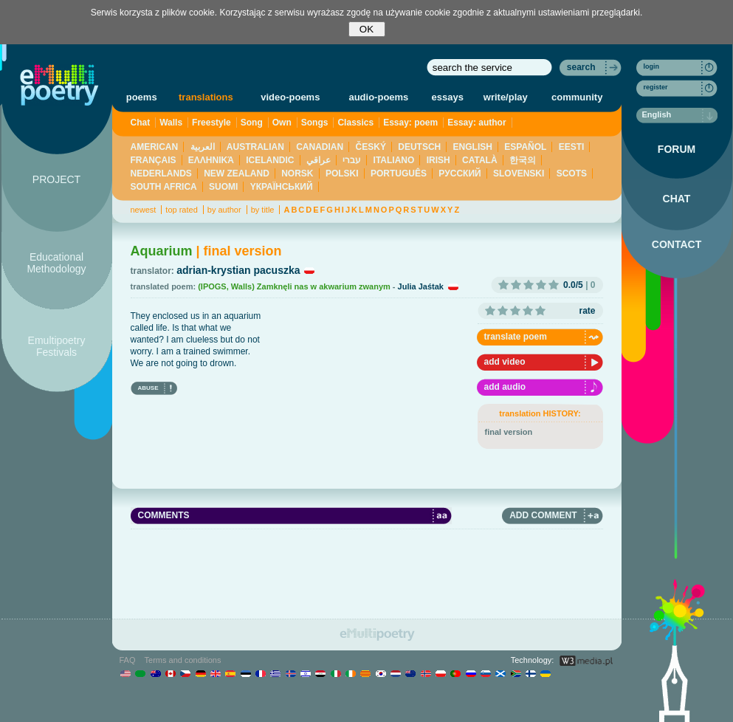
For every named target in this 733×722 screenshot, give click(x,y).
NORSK (297, 173)
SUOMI (223, 187)
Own (282, 122)
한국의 (522, 160)
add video (505, 362)
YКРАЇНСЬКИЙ (281, 187)
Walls (170, 122)
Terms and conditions (183, 660)
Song (252, 122)
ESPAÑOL (525, 147)
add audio (505, 387)
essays (448, 97)
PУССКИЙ (459, 173)
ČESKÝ (371, 147)
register (656, 87)
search (581, 67)
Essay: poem (410, 122)
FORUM (676, 149)
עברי (352, 160)
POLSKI (342, 173)
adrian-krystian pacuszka (238, 270)
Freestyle (211, 122)
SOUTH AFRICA (164, 187)
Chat (141, 122)
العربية (202, 147)
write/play (505, 97)
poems (141, 97)
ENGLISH (472, 147)
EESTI (572, 147)
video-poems (290, 97)
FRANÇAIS (153, 160)
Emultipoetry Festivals (57, 346)
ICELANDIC (270, 160)
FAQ (128, 660)
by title (263, 209)
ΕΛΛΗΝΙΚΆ (211, 160)
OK (366, 29)
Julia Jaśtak (421, 286)
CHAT (677, 198)
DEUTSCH (419, 147)
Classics (355, 122)
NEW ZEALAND (236, 173)
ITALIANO (394, 160)
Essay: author (476, 122)
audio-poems (378, 97)
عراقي (318, 160)
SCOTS (572, 173)
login (652, 66)
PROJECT (56, 179)
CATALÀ (480, 160)
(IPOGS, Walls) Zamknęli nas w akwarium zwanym (294, 286)
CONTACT (676, 244)
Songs (314, 122)
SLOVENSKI (518, 173)
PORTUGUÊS (399, 173)
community (576, 97)
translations (206, 97)
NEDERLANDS (161, 173)
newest (143, 209)
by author (224, 209)
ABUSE (148, 388)
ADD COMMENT (543, 515)
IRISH (438, 160)
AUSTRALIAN (255, 147)
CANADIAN (319, 147)
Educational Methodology (56, 263)
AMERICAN (155, 147)
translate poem (515, 336)
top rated (181, 209)
